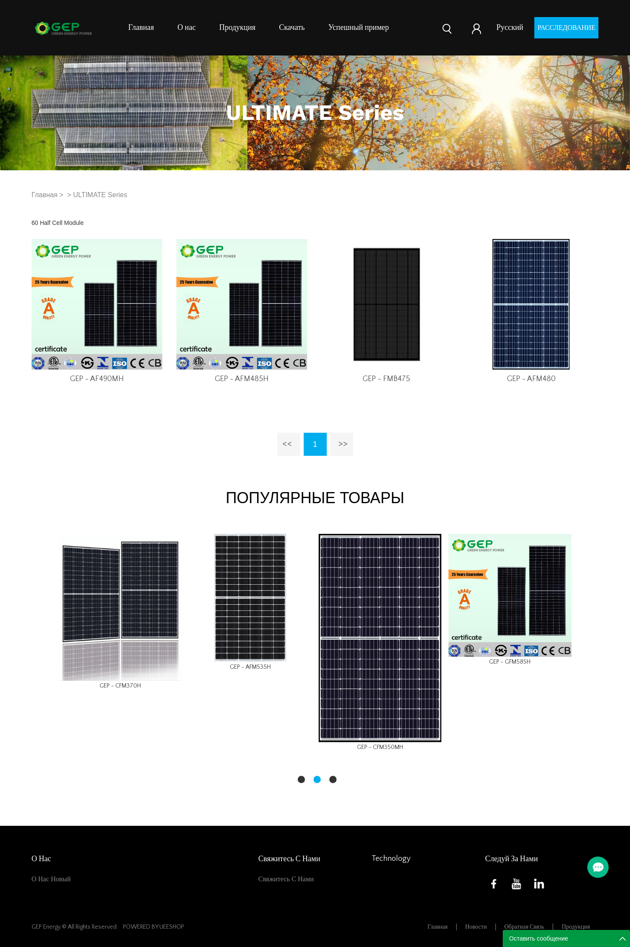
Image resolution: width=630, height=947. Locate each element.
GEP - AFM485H (242, 379)
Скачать (292, 27)
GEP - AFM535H (250, 667)
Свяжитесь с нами (286, 879)
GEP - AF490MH (97, 379)
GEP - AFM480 (531, 379)
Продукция (237, 27)
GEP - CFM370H (120, 685)
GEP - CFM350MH (380, 747)
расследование (566, 28)
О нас (187, 27)
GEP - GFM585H (509, 662)
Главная (141, 27)
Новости (476, 927)
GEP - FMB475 (386, 379)
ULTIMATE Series (100, 194)
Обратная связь (524, 927)
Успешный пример (358, 27)
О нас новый (51, 879)
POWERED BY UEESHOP (153, 927)
